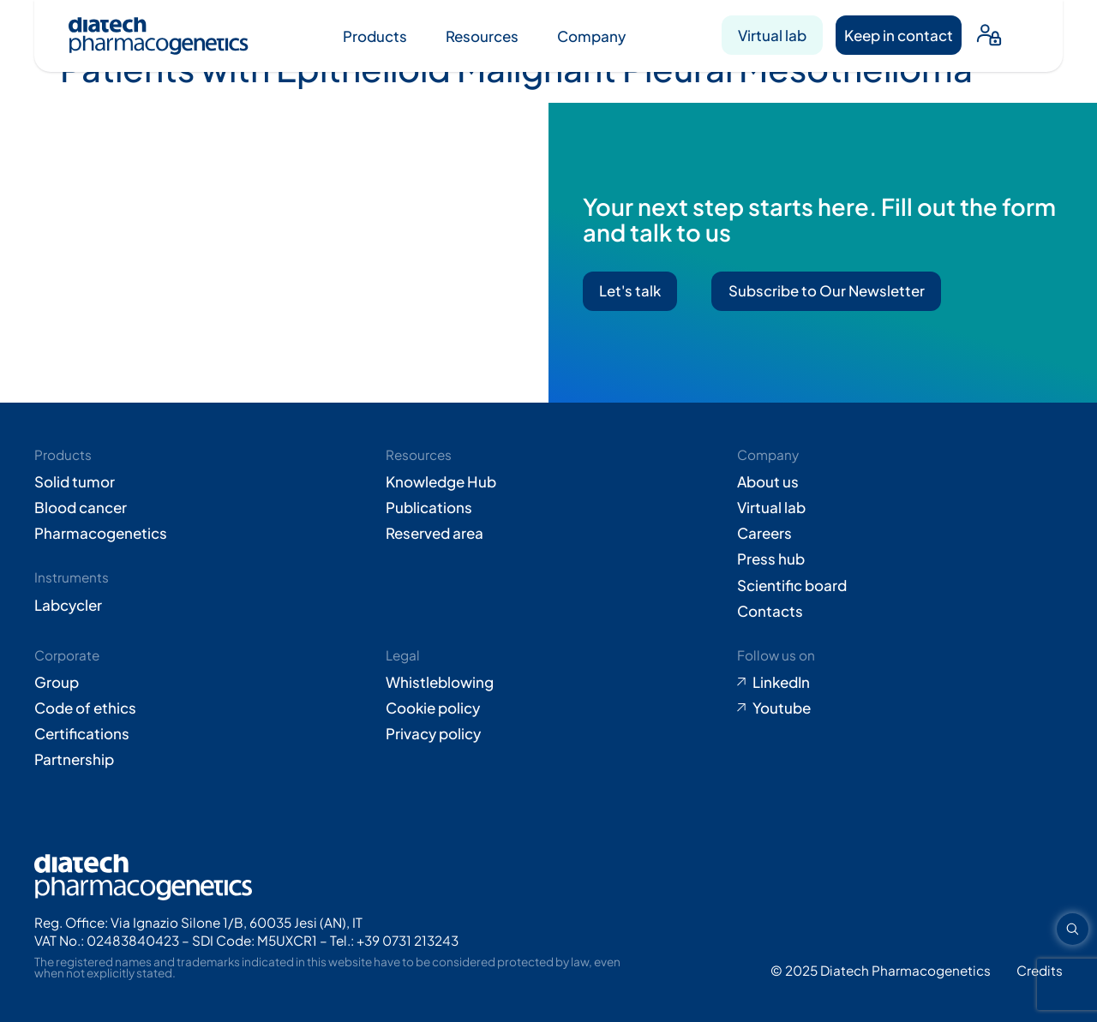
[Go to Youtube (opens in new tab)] (900, 707)
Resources (482, 36)
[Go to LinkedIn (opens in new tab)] (900, 681)
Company (591, 36)
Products (375, 36)
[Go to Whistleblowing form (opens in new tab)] (548, 681)
